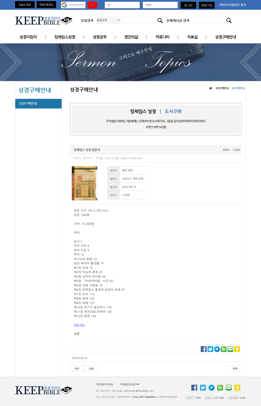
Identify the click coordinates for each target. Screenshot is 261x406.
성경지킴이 (28, 37)
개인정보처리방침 (104, 384)
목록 (235, 368)
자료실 (192, 37)
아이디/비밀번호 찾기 (232, 4)
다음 (91, 368)
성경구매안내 (225, 37)
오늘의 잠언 (25, 4)
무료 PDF (80, 325)
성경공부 (100, 37)
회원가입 (206, 5)
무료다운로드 (46, 4)
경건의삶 (131, 37)
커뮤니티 (162, 37)
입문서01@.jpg (79, 357)
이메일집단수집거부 (129, 384)
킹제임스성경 (64, 37)
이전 (76, 368)
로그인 (188, 5)
